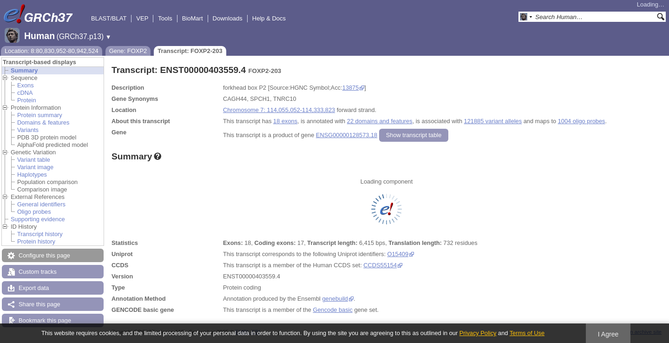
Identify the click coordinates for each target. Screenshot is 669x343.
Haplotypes (32, 174)
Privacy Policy (478, 333)
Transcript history (40, 234)
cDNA (25, 92)
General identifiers (41, 204)
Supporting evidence (38, 219)
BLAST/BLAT (108, 18)
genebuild (335, 298)
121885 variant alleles (493, 121)
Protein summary (39, 115)
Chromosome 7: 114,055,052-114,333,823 (279, 109)
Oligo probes (34, 211)
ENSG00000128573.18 (346, 135)
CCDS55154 (380, 265)
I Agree (608, 334)
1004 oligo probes (581, 121)
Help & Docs (269, 18)
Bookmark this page (45, 320)
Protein (26, 100)
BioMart (192, 18)
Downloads (228, 18)
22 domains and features (380, 121)
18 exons (285, 121)
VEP (142, 18)
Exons (25, 85)
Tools (165, 18)
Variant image (35, 167)
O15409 (398, 254)
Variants (28, 129)
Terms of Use (527, 333)
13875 (350, 87)
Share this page (39, 304)
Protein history (36, 241)
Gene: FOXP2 (128, 50)
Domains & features (43, 122)
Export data (34, 287)
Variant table (33, 159)
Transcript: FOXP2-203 (189, 50)
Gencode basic (332, 309)
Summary (24, 70)
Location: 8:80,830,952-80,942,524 (51, 50)
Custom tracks (38, 271)
